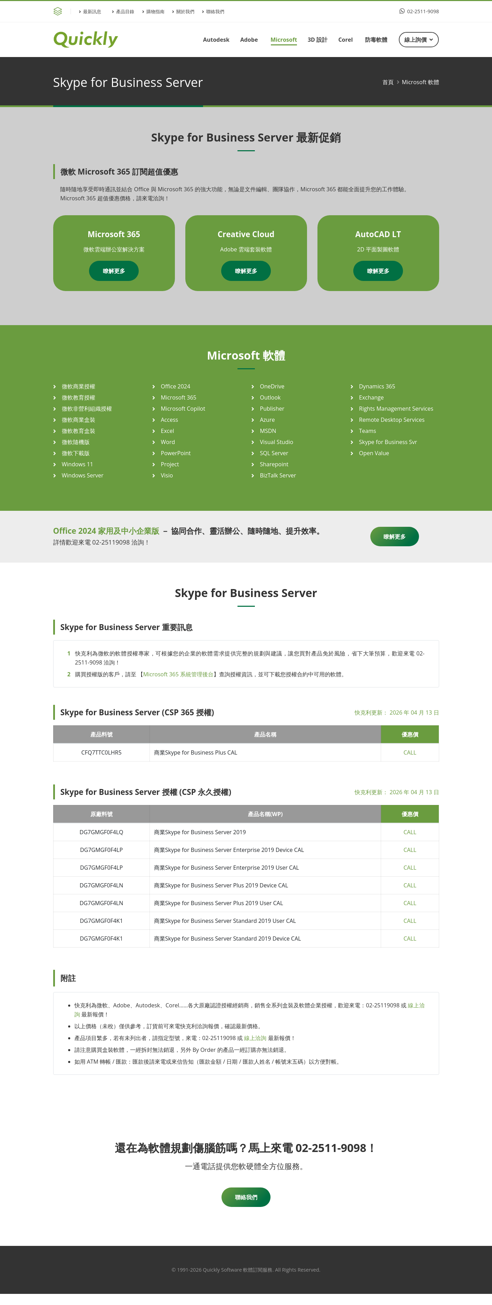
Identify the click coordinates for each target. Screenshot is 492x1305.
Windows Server (83, 475)
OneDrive (272, 386)
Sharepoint (274, 464)
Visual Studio (276, 442)
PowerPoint (176, 453)
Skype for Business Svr (388, 442)
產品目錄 (123, 11)
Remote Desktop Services (392, 420)
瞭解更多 (114, 271)
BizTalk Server (278, 475)
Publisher (272, 408)
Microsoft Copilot (183, 408)
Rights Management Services (396, 408)
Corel (345, 39)
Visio (167, 475)
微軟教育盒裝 (78, 431)
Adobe (249, 39)
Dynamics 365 (377, 386)
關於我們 (183, 11)
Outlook (270, 397)
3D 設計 (318, 39)
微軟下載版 (76, 453)
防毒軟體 (376, 39)
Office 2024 (176, 386)
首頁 (388, 82)
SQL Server (274, 453)
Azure (267, 420)
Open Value (374, 453)
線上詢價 (418, 39)
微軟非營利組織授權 (87, 408)
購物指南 (153, 11)
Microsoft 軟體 (420, 82)
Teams (367, 431)
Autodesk (216, 39)
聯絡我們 (213, 11)
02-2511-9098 (419, 11)
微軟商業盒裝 (78, 420)
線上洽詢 (255, 1038)
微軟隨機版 (76, 442)
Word (168, 442)
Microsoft (284, 39)
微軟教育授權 (78, 397)
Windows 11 (78, 464)
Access (169, 420)
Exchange (371, 397)
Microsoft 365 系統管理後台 (178, 674)
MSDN (268, 431)
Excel (167, 431)
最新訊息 (90, 11)
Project (170, 464)
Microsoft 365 (178, 397)
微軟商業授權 (78, 386)
